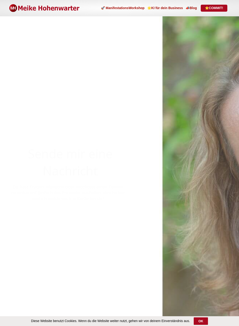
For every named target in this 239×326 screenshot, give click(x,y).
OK (200, 321)
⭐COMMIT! (214, 8)
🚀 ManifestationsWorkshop (122, 8)
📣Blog (191, 8)
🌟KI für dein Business (165, 8)
